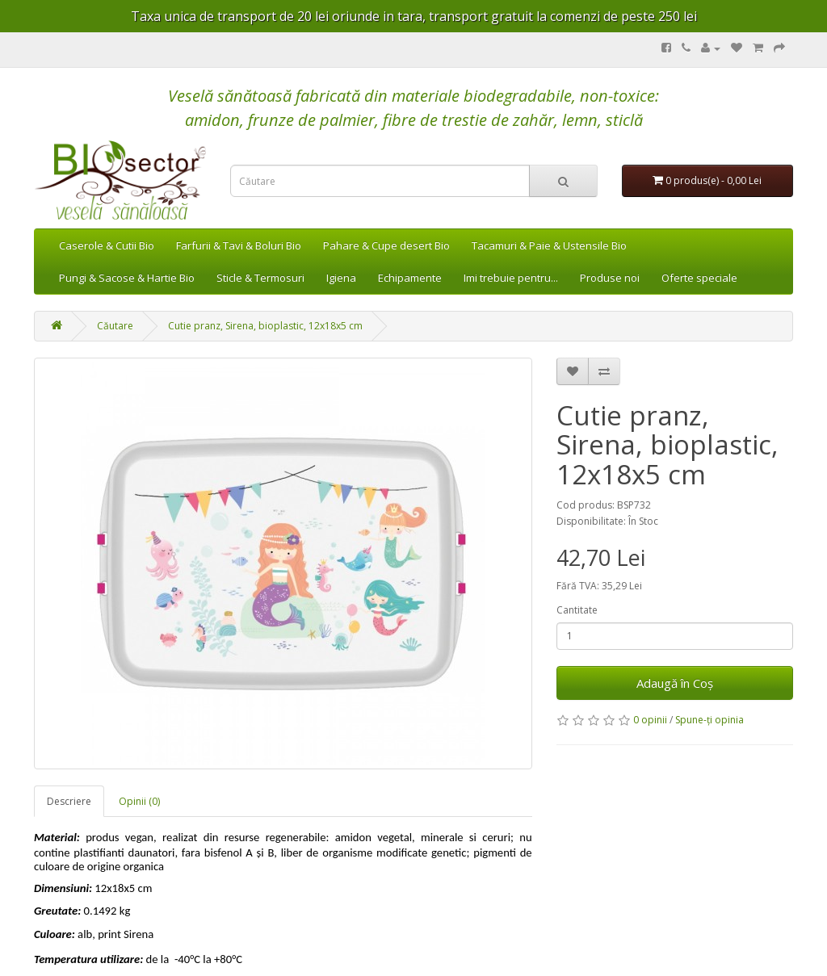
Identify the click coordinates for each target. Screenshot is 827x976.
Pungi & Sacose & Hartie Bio (127, 277)
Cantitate (577, 610)
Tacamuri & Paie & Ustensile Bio (549, 245)
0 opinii (650, 720)
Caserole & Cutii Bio (106, 245)
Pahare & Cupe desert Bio (386, 245)
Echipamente (410, 277)
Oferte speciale (699, 277)
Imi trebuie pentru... (511, 277)
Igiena (341, 277)
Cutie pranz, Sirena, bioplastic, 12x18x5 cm (265, 326)
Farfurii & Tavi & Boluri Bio (238, 245)
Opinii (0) (139, 801)
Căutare (115, 326)
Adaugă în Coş (674, 683)
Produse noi (610, 277)
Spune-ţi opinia (709, 720)
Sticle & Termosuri (260, 277)
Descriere (69, 801)
